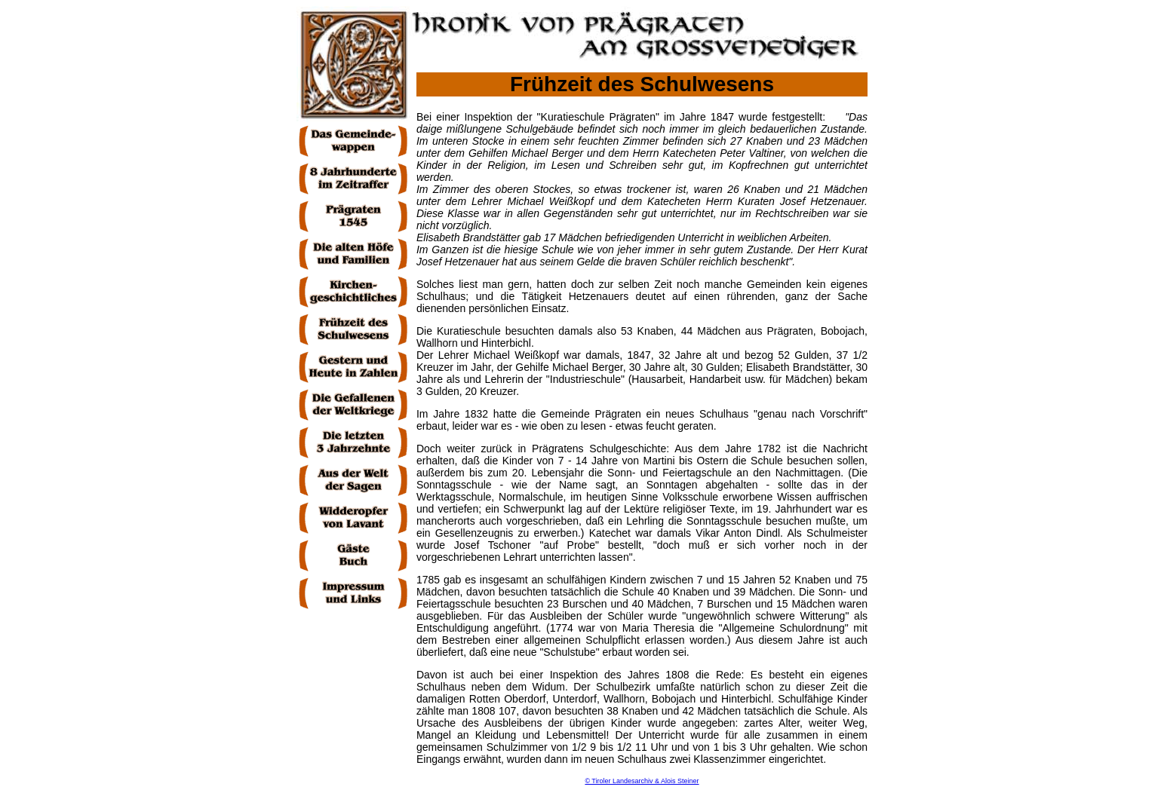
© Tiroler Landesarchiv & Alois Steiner (642, 781)
